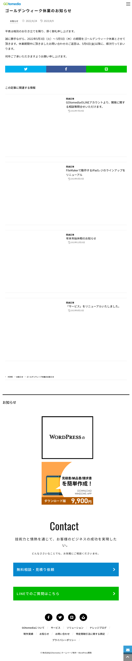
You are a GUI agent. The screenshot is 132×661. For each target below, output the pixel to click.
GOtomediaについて (33, 627)
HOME (10, 376)
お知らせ (14, 21)
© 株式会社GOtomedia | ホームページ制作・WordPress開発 (65, 652)
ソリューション (75, 627)
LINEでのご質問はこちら (38, 593)
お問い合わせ (62, 634)
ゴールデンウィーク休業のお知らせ (40, 376)
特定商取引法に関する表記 (90, 634)
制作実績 (28, 634)
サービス (55, 627)
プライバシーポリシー (64, 640)
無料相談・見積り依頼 (35, 569)
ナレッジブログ (98, 627)
